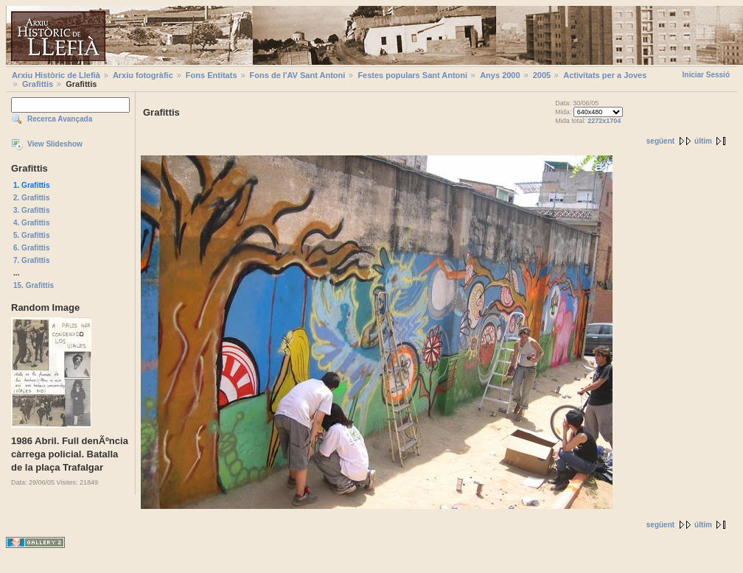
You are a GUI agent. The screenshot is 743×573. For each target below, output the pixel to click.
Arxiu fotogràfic (143, 75)
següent (660, 141)
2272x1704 (604, 120)
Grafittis (37, 84)
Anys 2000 (500, 75)
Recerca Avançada (59, 119)
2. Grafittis (31, 198)
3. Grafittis (31, 210)
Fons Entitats (211, 75)
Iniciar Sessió (706, 75)
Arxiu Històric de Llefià (56, 75)
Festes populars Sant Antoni (412, 75)
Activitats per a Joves (604, 75)
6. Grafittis (31, 248)
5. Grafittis (31, 235)
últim (703, 141)
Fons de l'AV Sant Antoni (298, 75)
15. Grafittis (33, 285)
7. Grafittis (31, 260)
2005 (542, 75)
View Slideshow (55, 144)
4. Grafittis (31, 223)
